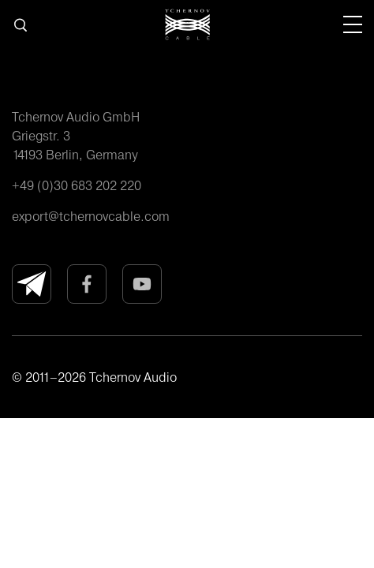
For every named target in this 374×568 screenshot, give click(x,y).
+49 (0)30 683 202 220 (76, 185)
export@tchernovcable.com (91, 216)
